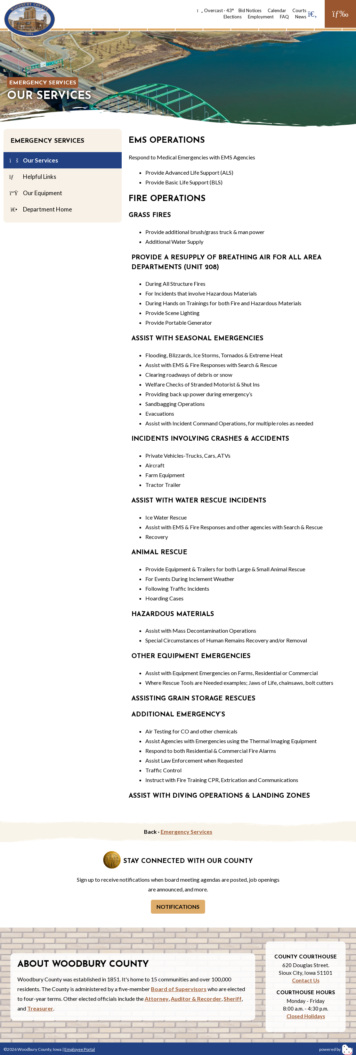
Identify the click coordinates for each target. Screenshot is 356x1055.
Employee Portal (79, 1049)
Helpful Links (32, 177)
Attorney (157, 998)
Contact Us (305, 980)
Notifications (178, 906)
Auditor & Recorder (196, 998)
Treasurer (40, 1008)
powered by (336, 1049)
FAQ (284, 16)
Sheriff (233, 998)
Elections (233, 16)
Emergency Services (42, 83)
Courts (299, 10)
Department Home (40, 210)
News (300, 16)
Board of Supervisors (179, 989)
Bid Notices (249, 10)
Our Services (33, 161)
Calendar (277, 10)
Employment (261, 16)
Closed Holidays (305, 1016)
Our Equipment (35, 193)
